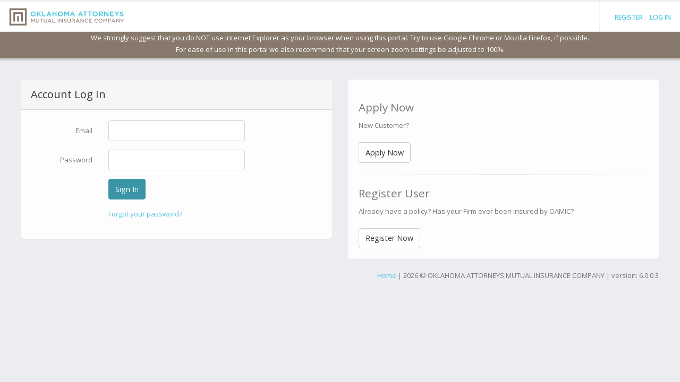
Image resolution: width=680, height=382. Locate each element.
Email (83, 130)
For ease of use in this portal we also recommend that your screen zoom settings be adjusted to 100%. (340, 49)
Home (386, 275)
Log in (660, 17)
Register (629, 17)
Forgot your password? (145, 214)
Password (76, 159)
